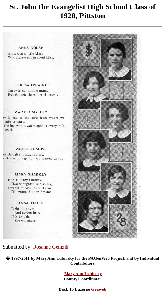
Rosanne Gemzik (50, 247)
